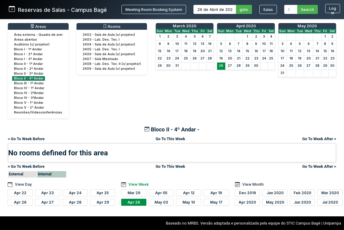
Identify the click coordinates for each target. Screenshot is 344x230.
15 (160, 51)
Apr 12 (189, 193)
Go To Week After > (319, 139)
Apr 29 (103, 202)
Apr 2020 (247, 202)
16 (168, 51)
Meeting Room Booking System (153, 9)
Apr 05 (161, 193)
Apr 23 (47, 193)
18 (186, 51)
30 (168, 66)
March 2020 (184, 26)
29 (160, 66)
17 (177, 51)
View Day (23, 184)
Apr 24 (75, 193)
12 (194, 44)
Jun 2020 (302, 202)
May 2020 (307, 26)
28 (210, 58)
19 (194, 51)
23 (168, 58)
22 (160, 58)
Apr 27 (47, 202)
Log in (332, 9)
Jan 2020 (275, 193)
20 (202, 51)
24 (177, 58)
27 (202, 58)
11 (185, 44)
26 (194, 58)
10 (177, 44)
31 (177, 66)
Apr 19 (216, 193)
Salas (268, 9)
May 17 (216, 202)
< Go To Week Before (26, 139)
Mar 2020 (330, 193)
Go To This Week (170, 139)
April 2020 (246, 26)
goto (244, 9)
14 (210, 44)
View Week (138, 184)
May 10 (188, 202)
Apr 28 (75, 202)
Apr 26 (20, 202)
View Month (253, 184)
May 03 (161, 202)
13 (202, 44)
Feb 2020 (302, 193)
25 (186, 58)
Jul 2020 (330, 202)
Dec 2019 (247, 193)
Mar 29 (134, 193)
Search (307, 9)
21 (210, 51)
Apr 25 (103, 193)
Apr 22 (20, 193)
